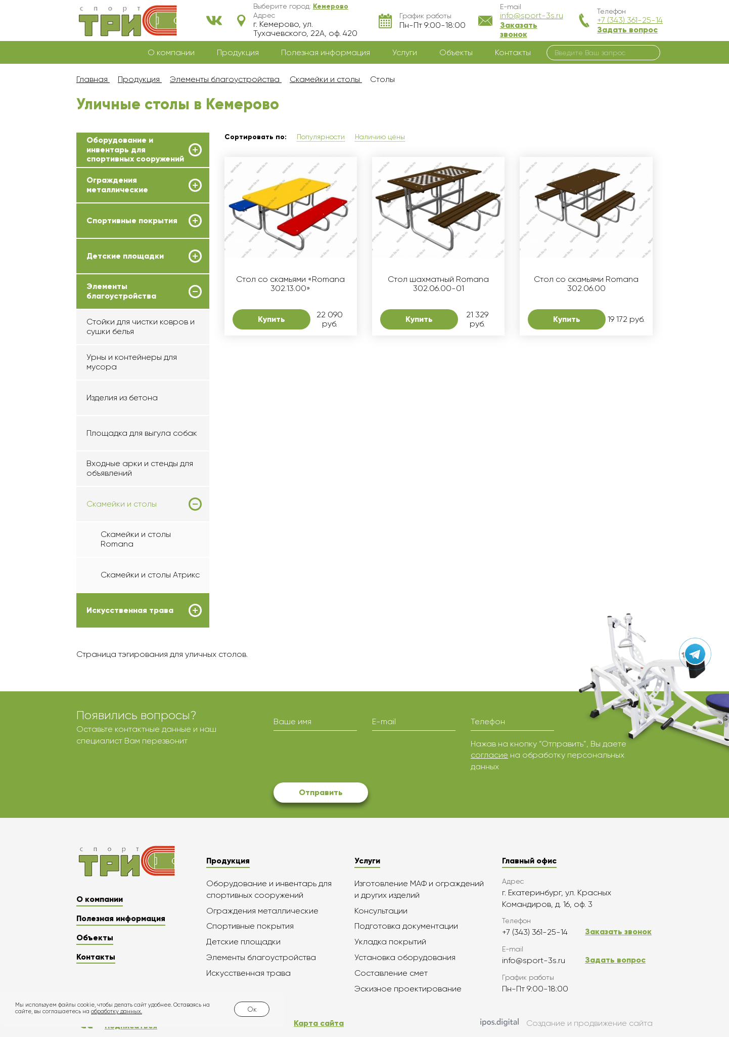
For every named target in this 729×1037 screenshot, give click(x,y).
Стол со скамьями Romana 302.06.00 (586, 284)
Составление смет (391, 973)
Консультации (380, 911)
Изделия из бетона (122, 397)
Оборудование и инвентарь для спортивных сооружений (135, 149)
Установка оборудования (404, 957)
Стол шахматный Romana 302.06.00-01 (438, 284)
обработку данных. (116, 1011)
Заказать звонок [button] (518, 29)
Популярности (321, 137)
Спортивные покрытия (131, 220)
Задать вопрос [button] (627, 29)
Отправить (321, 792)
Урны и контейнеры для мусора (131, 361)
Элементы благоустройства (121, 291)
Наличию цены (380, 137)
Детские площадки (125, 256)
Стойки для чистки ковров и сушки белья (140, 326)
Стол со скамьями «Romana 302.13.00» (290, 284)
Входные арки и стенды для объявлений (139, 468)
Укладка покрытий (390, 941)
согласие (489, 755)
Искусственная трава (129, 610)
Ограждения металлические (117, 185)
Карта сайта (319, 1023)
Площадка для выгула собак (141, 433)
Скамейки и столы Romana (136, 538)
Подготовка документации (406, 926)
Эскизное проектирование (408, 988)
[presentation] (350, 758)
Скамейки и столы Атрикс (150, 574)
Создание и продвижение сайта (566, 1023)
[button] (330, 6)
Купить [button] (271, 319)
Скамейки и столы (121, 504)
